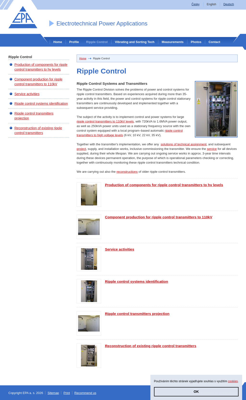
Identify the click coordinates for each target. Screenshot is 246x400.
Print (66, 393)
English (211, 4)
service (212, 149)
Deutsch (228, 4)
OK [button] (196, 392)
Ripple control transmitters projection (137, 314)
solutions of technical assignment (184, 144)
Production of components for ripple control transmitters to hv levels (164, 185)
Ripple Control (97, 42)
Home (57, 42)
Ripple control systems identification (136, 281)
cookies (233, 381)
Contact (214, 42)
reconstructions (127, 171)
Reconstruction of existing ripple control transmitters (150, 346)
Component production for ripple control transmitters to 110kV (158, 217)
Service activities (119, 249)
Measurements (173, 42)
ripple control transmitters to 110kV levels (105, 121)
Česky (195, 4)
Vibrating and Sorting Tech (134, 42)
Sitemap (53, 393)
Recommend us (85, 393)
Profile (74, 42)
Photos (196, 42)
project (81, 149)
